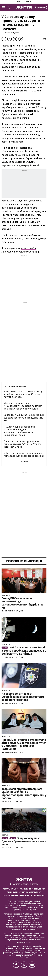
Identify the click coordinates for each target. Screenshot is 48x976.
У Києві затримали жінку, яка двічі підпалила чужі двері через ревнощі (24, 454)
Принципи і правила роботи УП (17, 895)
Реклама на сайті (10, 889)
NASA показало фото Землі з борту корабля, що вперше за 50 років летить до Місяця (23, 394)
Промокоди (39, 895)
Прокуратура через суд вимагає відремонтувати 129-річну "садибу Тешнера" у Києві (22, 444)
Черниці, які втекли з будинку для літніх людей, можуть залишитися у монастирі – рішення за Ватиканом (24, 744)
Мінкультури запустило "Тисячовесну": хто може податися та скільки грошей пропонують (23, 406)
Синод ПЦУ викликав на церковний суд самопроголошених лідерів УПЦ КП (24, 418)
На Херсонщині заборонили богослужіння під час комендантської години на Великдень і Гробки (19, 430)
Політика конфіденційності (32, 889)
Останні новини (15, 386)
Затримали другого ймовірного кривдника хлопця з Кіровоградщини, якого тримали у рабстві (24, 793)
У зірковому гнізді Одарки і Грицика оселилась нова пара (24, 841)
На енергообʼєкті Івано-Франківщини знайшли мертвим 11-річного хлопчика (23, 697)
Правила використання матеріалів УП (24, 892)
